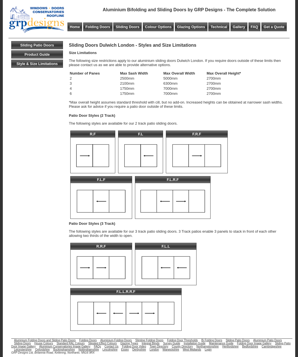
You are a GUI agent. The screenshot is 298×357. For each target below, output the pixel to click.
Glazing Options (191, 27)
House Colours (43, 343)
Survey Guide (171, 343)
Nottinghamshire (88, 349)
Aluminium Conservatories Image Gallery (64, 346)
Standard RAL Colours (71, 343)
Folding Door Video (134, 346)
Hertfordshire (230, 346)
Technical (219, 27)
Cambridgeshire (272, 346)
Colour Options (158, 27)
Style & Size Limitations (37, 64)
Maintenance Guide (221, 343)
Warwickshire (170, 349)
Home (75, 27)
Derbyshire (139, 349)
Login (208, 349)
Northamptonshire (207, 346)
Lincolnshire (110, 349)
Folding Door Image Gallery (254, 343)
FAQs (97, 346)
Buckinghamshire (64, 349)
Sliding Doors (127, 27)
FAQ (254, 27)
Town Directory (159, 346)
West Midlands (192, 349)
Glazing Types (129, 343)
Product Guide (37, 54)
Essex (125, 349)
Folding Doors (97, 27)
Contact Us (111, 346)
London (154, 349)
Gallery (239, 27)
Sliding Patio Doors (37, 45)
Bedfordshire (250, 346)
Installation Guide (195, 343)
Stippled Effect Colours (102, 343)
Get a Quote (274, 27)
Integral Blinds (150, 343)
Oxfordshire (42, 349)
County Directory (182, 346)
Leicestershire (22, 349)
